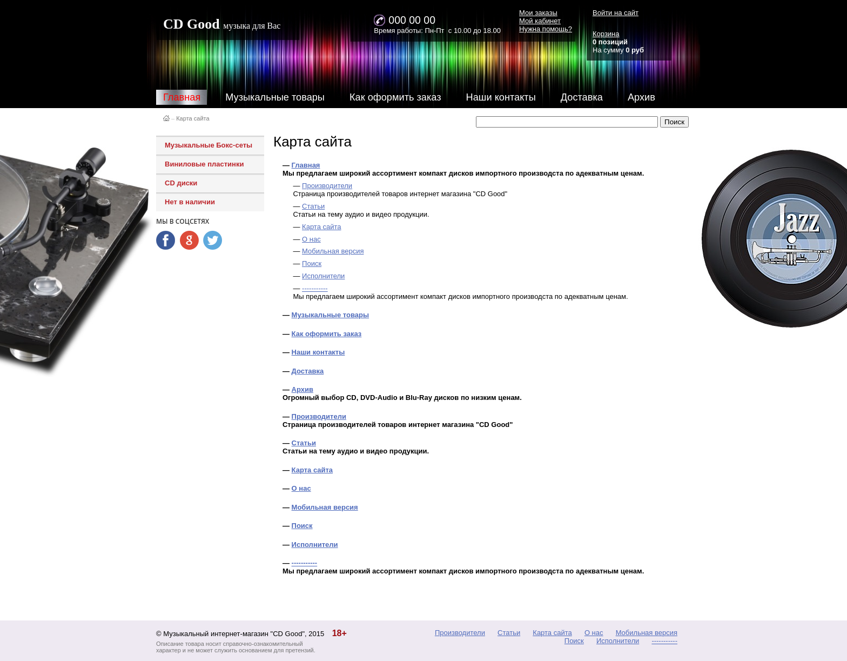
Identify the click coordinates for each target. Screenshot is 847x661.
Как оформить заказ (395, 97)
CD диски (181, 183)
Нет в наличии (190, 202)
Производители (327, 186)
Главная (181, 97)
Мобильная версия (333, 251)
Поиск (311, 263)
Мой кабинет (540, 21)
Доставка (582, 97)
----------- (315, 288)
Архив (641, 97)
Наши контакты (501, 97)
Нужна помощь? (545, 29)
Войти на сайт (615, 13)
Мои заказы (538, 13)
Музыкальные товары (275, 97)
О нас (311, 239)
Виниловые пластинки (204, 164)
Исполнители (323, 276)
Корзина (606, 34)
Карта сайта (193, 118)
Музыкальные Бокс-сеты (208, 145)
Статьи (313, 206)
